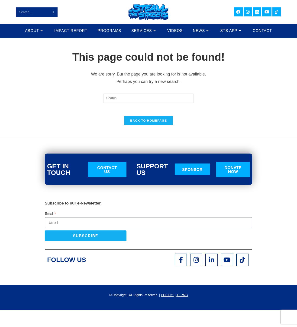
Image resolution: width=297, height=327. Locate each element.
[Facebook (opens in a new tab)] (238, 11)
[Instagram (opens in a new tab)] (248, 11)
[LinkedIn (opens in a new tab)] (257, 11)
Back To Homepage (148, 121)
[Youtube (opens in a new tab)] (266, 11)
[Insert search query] (148, 98)
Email (49, 215)
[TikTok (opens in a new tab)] (276, 11)
